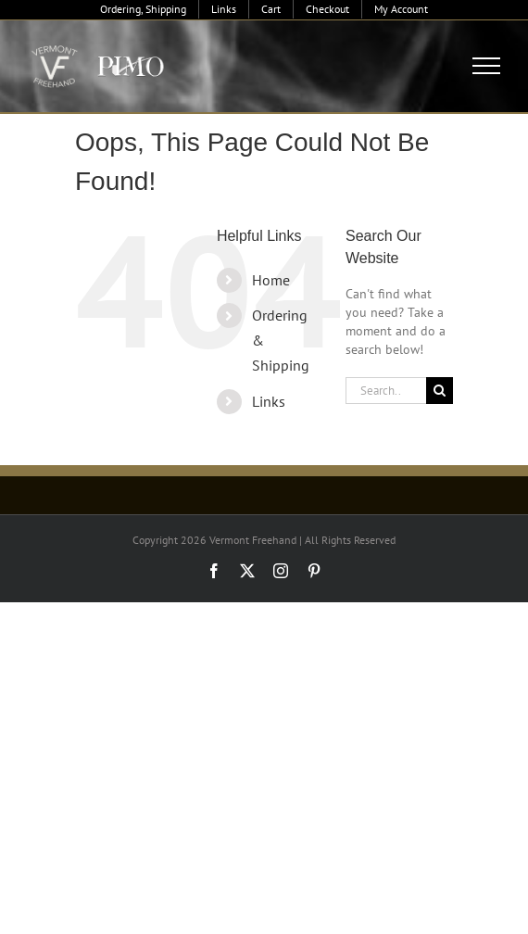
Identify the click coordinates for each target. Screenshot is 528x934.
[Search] (439, 390)
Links (268, 401)
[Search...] (386, 390)
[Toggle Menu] (487, 65)
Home (271, 280)
